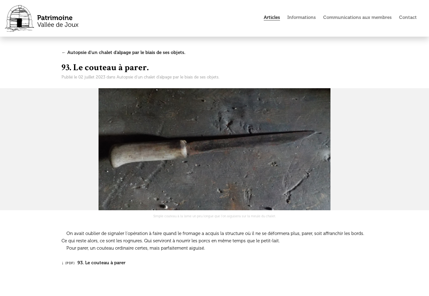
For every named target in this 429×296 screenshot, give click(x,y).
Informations (301, 17)
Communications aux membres (357, 17)
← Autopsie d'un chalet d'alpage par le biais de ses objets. (123, 52)
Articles (272, 17)
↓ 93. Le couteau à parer (93, 262)
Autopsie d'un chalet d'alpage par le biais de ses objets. (168, 77)
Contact (408, 17)
